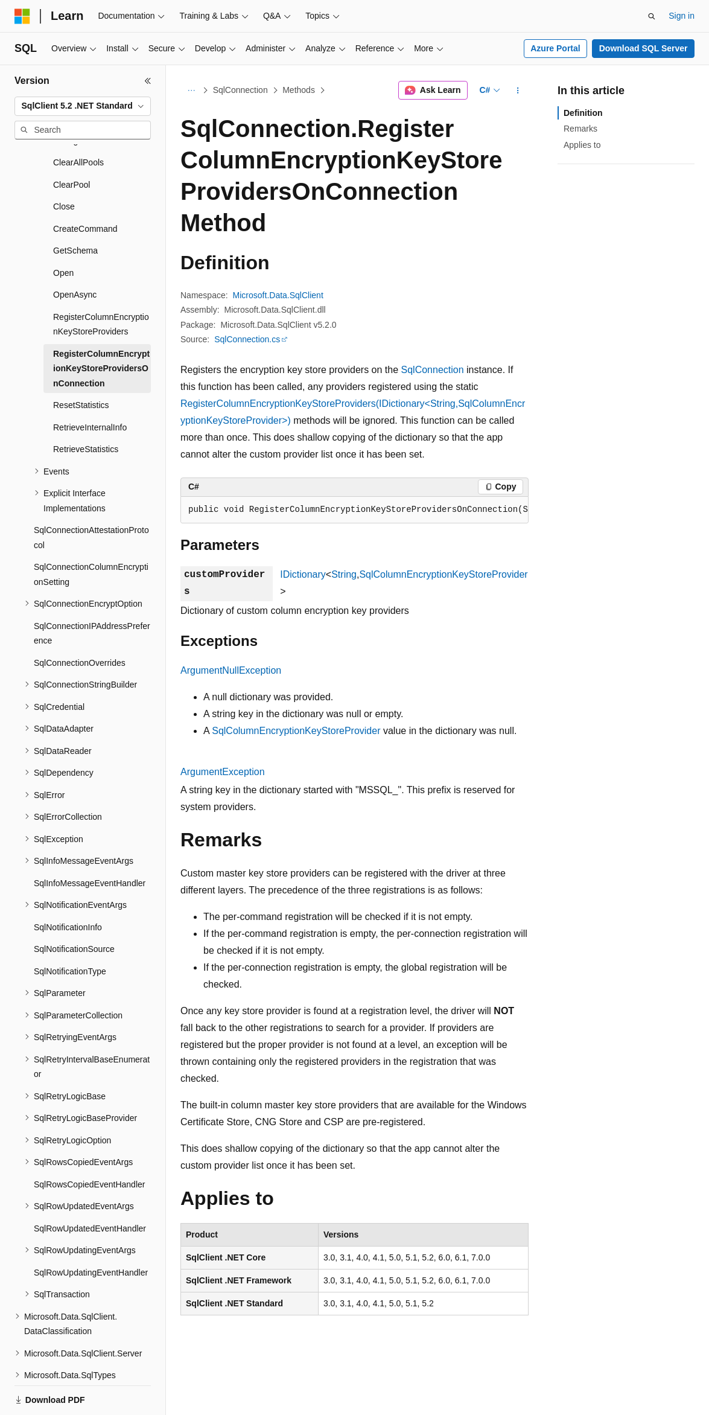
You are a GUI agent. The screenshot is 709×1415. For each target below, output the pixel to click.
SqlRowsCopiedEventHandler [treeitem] (89, 1143)
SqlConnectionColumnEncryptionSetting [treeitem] (91, 532)
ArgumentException (222, 772)
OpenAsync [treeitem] (75, 253)
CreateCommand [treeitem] (85, 187)
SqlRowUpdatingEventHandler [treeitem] (91, 1231)
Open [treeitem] (63, 231)
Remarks (580, 128)
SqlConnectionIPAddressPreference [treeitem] (92, 592)
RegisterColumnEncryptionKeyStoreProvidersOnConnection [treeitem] (101, 327)
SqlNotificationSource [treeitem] (74, 907)
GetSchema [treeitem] (75, 209)
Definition (583, 113)
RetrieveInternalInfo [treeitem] (90, 386)
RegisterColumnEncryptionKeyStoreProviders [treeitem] (101, 282)
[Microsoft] (22, 16)
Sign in (682, 16)
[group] (354, 510)
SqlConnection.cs (247, 339)
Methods (298, 90)
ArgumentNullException (230, 670)
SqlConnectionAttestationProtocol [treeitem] (91, 496)
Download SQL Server (643, 48)
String (344, 574)
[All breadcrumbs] (191, 90)
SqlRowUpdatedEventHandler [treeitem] (90, 1187)
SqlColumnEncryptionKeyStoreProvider (443, 574)
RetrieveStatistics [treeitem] (85, 407)
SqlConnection (240, 90)
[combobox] (82, 106)
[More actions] (518, 90)
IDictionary (303, 574)
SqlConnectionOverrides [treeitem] (80, 621)
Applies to (582, 145)
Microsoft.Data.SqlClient (278, 295)
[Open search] (652, 16)
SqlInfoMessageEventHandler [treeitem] (89, 841)
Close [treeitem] (64, 165)
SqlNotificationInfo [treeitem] (68, 885)
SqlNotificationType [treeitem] (70, 929)
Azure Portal (555, 48)
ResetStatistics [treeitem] (81, 363)
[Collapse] (148, 81)
